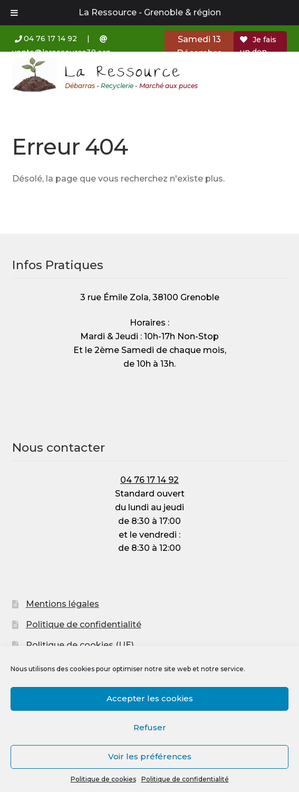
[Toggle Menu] (14, 12)
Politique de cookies (103, 779)
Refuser (149, 727)
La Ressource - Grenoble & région (150, 12)
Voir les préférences (149, 756)
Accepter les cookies (150, 698)
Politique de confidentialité (185, 779)
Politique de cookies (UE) (80, 645)
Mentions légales (62, 604)
